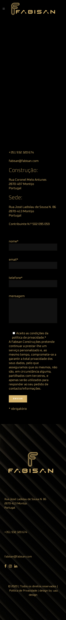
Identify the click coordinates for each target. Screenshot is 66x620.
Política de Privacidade (23, 590)
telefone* (16, 278)
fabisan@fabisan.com (18, 556)
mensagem (17, 296)
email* (13, 259)
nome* (13, 241)
